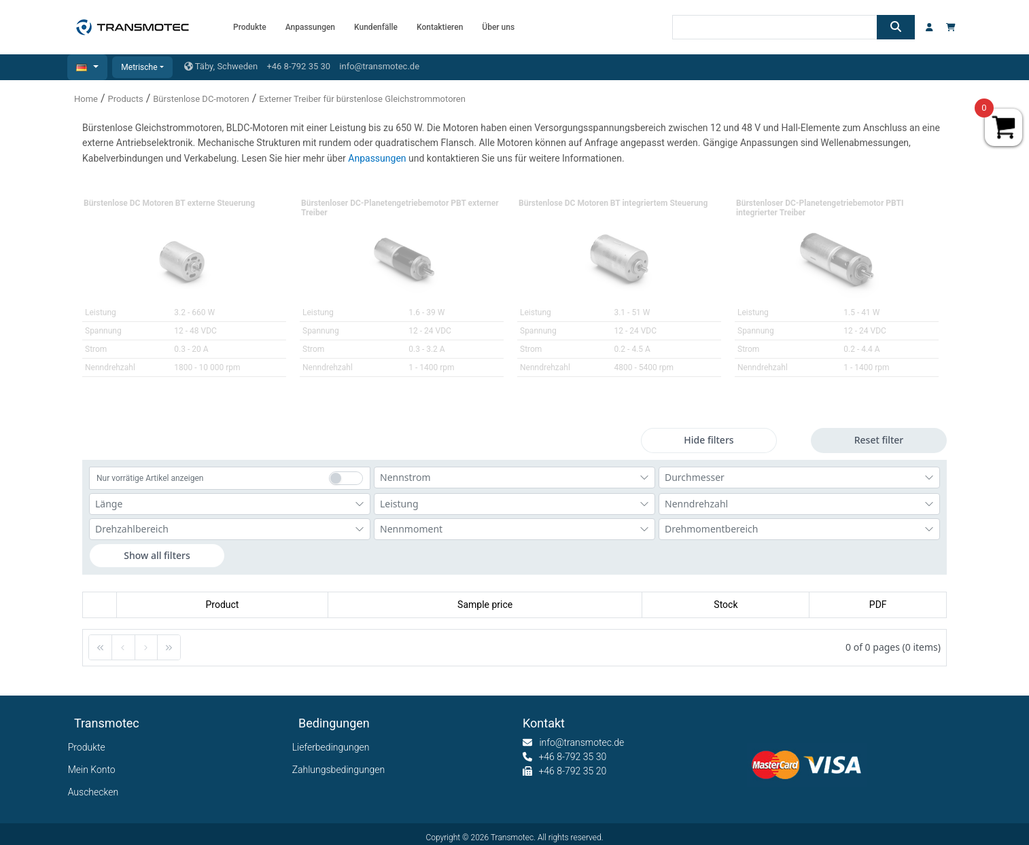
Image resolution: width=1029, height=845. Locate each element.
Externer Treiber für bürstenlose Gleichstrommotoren (362, 99)
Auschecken (96, 792)
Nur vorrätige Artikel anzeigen (150, 478)
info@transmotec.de (379, 66)
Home (86, 99)
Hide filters (708, 439)
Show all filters (157, 555)
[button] (87, 67)
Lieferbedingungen (333, 747)
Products (125, 99)
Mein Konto (95, 769)
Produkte (89, 747)
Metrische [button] (139, 67)
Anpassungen (378, 158)
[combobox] (514, 477)
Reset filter (879, 439)
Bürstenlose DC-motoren (201, 99)
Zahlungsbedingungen (341, 769)
